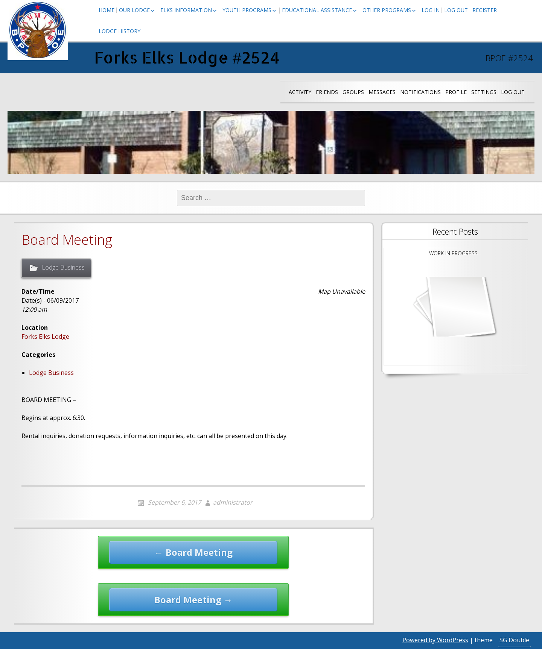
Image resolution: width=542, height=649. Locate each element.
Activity (300, 92)
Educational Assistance (317, 10)
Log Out (456, 10)
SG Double (514, 640)
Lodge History (119, 31)
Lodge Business (63, 267)
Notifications (420, 92)
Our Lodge (134, 10)
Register (484, 10)
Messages (382, 92)
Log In (431, 10)
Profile (456, 92)
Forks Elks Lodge (45, 336)
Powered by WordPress (435, 640)
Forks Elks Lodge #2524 (187, 57)
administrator (233, 502)
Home (106, 10)
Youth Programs (246, 10)
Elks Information (186, 10)
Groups (353, 92)
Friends (327, 92)
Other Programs (386, 10)
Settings (483, 92)
